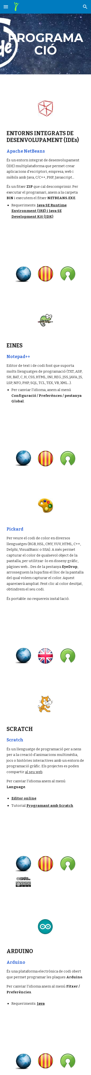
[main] (46, 44)
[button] (6, 6)
